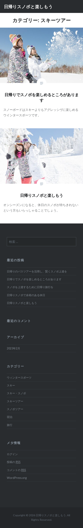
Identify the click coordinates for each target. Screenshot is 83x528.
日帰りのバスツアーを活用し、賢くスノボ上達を (37, 271)
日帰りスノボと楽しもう (28, 6)
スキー (11, 385)
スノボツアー (15, 409)
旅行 (9, 425)
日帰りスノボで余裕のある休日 (26, 295)
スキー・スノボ (16, 393)
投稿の (14, 462)
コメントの (16, 470)
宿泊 (9, 417)
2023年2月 (13, 348)
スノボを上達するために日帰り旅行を (30, 287)
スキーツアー (15, 401)
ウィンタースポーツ (19, 377)
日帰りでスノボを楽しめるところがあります (34, 279)
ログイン (12, 454)
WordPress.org (17, 477)
